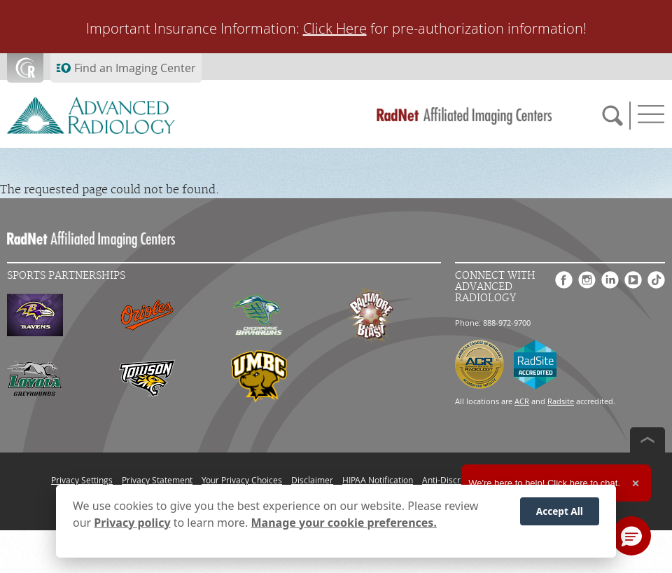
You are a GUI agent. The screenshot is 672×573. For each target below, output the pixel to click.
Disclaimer (312, 479)
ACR (521, 401)
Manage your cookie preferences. (344, 524)
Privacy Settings (82, 479)
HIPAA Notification (377, 479)
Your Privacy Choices (242, 479)
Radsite (560, 401)
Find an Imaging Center (135, 68)
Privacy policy (132, 524)
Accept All (559, 512)
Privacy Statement (157, 479)
